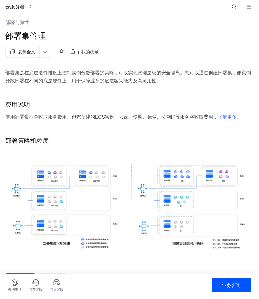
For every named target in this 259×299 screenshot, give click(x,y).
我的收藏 (90, 51)
